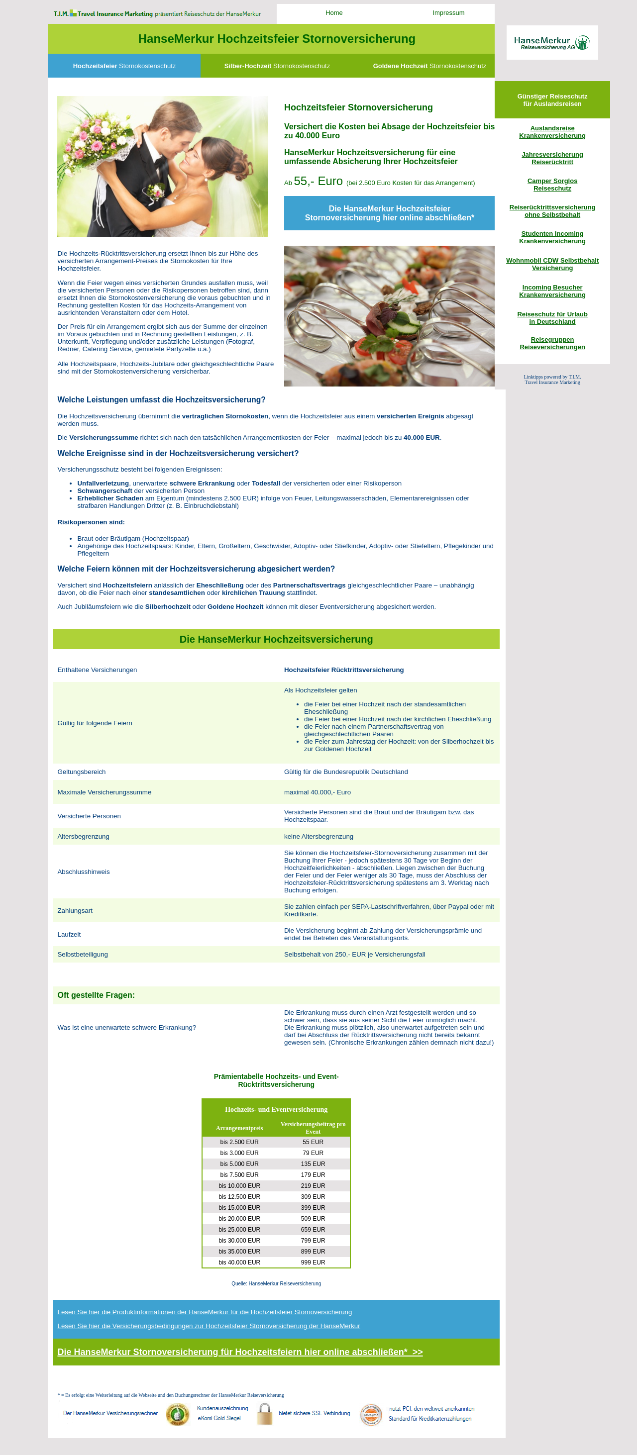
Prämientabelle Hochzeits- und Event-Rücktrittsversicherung (276, 1080)
